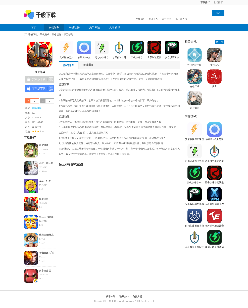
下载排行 (205, 2)
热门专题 (94, 27)
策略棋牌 (56, 34)
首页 (33, 27)
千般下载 (33, 34)
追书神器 (166, 19)
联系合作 (124, 296)
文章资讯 (114, 27)
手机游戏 (54, 27)
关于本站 (110, 296)
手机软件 (74, 27)
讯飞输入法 (181, 19)
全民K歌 (140, 19)
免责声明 (137, 296)
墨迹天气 (153, 19)
